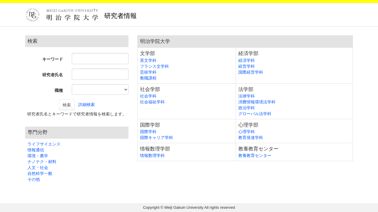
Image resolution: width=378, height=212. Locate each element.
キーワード (52, 59)
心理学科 (246, 131)
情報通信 (35, 150)
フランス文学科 (154, 66)
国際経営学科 (250, 72)
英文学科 (148, 60)
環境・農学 (37, 155)
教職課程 (148, 78)
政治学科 (246, 107)
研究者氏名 (52, 74)
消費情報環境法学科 (257, 102)
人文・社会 (37, 167)
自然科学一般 (39, 173)
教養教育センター (254, 155)
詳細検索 (86, 104)
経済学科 (246, 60)
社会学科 (148, 96)
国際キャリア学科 (156, 137)
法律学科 (246, 96)
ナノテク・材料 (41, 161)
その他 (33, 179)
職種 (59, 90)
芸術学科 (148, 72)
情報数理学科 (152, 155)
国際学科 (148, 131)
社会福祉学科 (152, 102)
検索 (67, 104)
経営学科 (246, 66)
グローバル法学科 (254, 113)
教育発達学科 (250, 137)
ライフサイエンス (44, 144)
